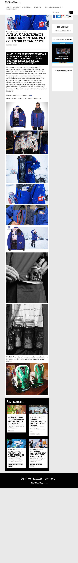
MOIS (64, 31)
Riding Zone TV (11, 9)
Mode (14, 45)
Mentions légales (31, 475)
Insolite (16, 7)
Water (10, 457)
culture (10, 430)
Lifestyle (38, 7)
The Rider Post (11, 440)
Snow (38, 434)
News (8, 7)
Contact (50, 475)
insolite (15, 455)
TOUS (69, 31)
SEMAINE (58, 31)
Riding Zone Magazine (53, 7)
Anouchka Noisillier (12, 416)
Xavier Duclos (10, 32)
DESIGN (10, 455)
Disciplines (26, 7)
